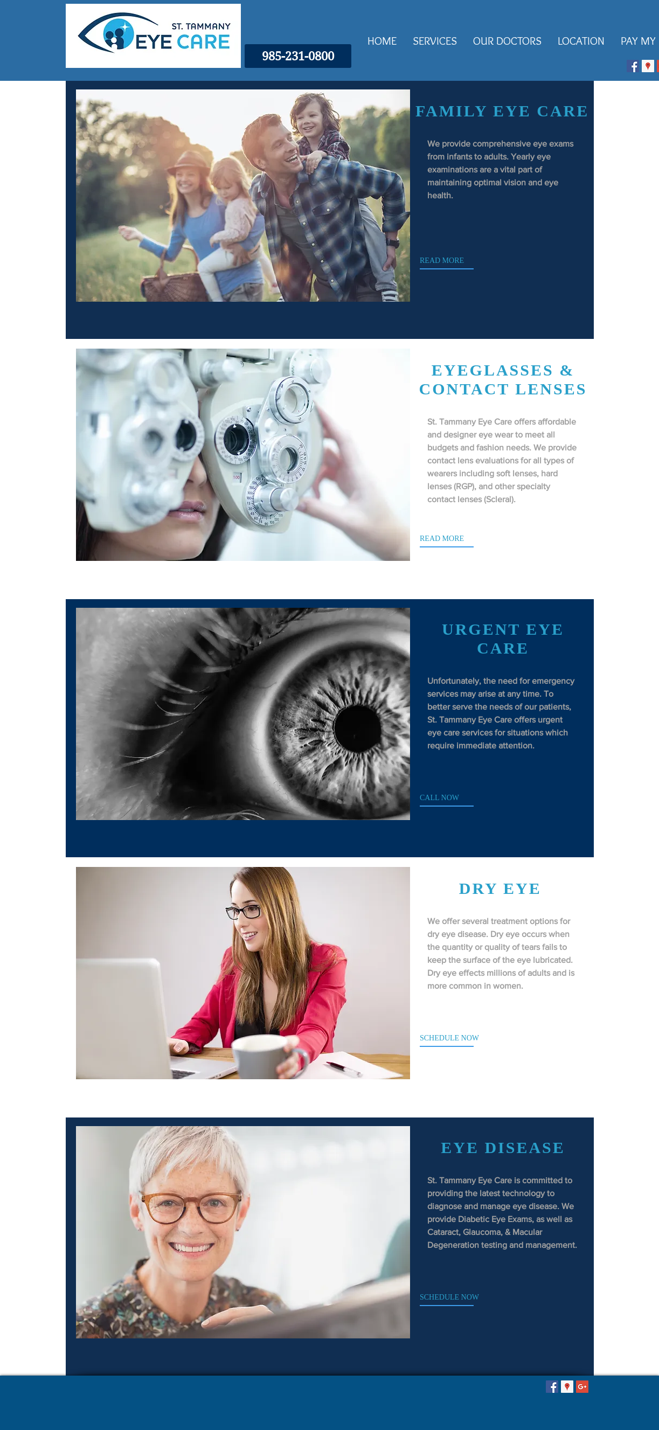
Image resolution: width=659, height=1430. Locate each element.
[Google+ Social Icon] (582, 1386)
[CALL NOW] (464, 798)
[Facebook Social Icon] (633, 66)
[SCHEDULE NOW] (464, 1038)
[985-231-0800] (298, 56)
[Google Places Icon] (648, 66)
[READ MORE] (464, 260)
